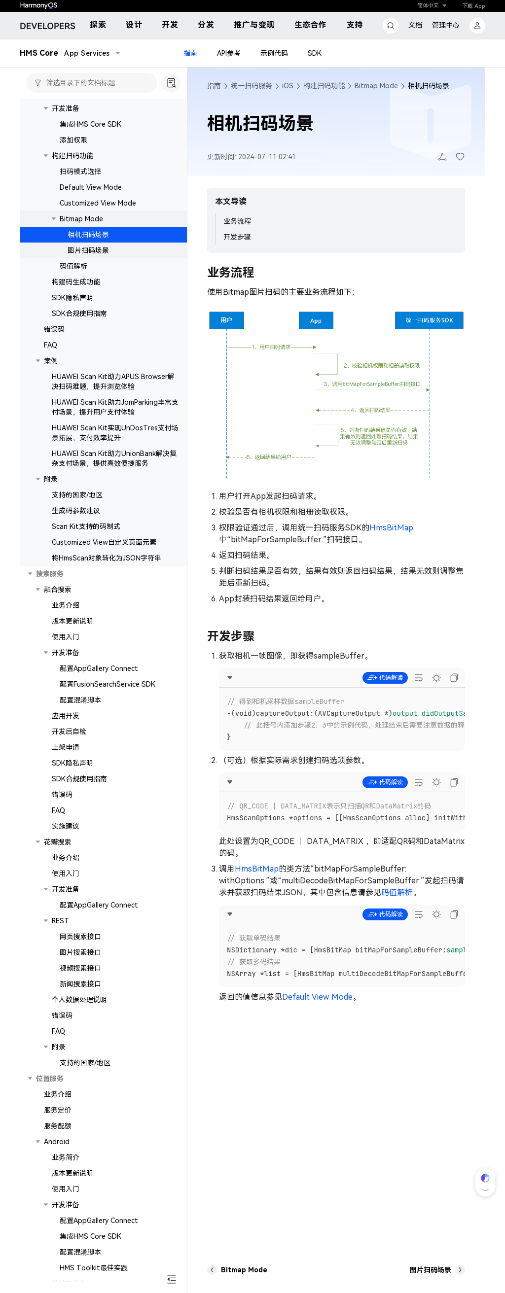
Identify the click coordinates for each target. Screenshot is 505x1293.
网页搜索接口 (80, 937)
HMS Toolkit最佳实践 (94, 1268)
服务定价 (58, 1110)
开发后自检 (69, 731)
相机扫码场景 (88, 235)
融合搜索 (58, 590)
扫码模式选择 (80, 171)
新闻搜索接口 (80, 984)
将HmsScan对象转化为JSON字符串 (106, 558)
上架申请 (65, 747)
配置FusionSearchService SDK (107, 684)
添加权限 (73, 140)
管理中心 (446, 25)
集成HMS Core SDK (90, 124)
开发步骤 (237, 237)
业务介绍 (65, 605)
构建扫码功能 (72, 156)
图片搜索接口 (80, 952)
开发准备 (65, 108)
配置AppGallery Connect (99, 668)
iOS (287, 86)
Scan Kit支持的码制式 (86, 526)
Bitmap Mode (81, 219)
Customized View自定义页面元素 (104, 542)
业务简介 (65, 1157)
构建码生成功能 (76, 282)
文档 (415, 25)
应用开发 (65, 716)
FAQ (50, 345)
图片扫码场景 (88, 250)
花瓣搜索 (58, 842)
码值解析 (73, 266)
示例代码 (274, 53)
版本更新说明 (72, 621)
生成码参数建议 (76, 511)
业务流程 (237, 221)
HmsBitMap (391, 527)
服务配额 (58, 1126)
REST (60, 921)
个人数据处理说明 (79, 1000)
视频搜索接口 (80, 968)
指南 (190, 53)
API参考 (229, 53)
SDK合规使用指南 (79, 313)
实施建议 (65, 826)
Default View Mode (91, 187)
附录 (51, 479)
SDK (315, 53)
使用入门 (65, 637)
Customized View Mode (98, 203)
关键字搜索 (69, 1284)
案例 (51, 361)
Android (57, 1142)
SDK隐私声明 (72, 298)
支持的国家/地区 (77, 495)
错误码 (54, 329)
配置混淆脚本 (80, 700)
